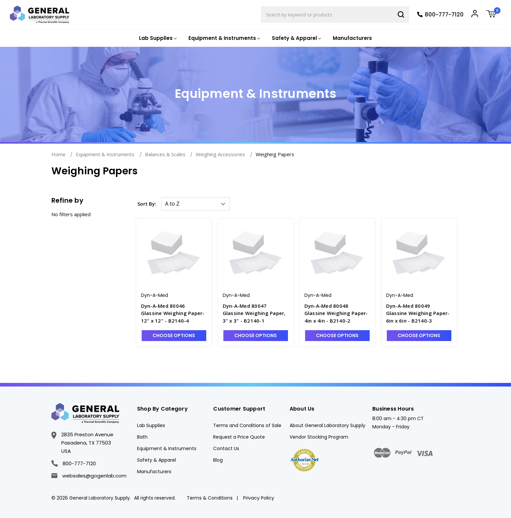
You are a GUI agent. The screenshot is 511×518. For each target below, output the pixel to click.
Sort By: (146, 203)
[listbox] (195, 204)
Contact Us (226, 448)
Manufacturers (352, 38)
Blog (218, 460)
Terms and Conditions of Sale (247, 425)
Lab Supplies (151, 425)
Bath (142, 437)
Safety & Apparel (156, 460)
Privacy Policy (258, 498)
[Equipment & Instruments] (223, 38)
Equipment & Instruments (166, 448)
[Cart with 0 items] (493, 14)
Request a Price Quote (239, 437)
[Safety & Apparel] (295, 38)
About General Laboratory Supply (327, 425)
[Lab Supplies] (157, 38)
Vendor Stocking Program (319, 437)
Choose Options (174, 335)
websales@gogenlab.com (89, 475)
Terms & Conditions (210, 498)
